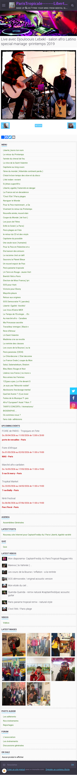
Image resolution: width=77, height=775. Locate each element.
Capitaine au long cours (13, 167)
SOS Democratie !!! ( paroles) (16, 302)
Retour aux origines (12, 297)
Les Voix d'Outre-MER (13, 310)
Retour (38, 126)
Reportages (8, 725)
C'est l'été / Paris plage (20, 609)
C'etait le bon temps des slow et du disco (21, 175)
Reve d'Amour (9, 331)
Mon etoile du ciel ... (18, 585)
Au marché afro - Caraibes (15, 318)
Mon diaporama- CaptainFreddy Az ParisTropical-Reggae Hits (40, 558)
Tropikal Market (10, 481)
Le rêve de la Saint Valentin (15, 163)
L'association (9, 737)
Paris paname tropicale (13, 268)
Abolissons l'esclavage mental (16, 390)
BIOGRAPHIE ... (10, 411)
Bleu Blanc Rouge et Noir (14, 369)
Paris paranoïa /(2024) (13, 352)
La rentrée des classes (13, 344)
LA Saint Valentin (11, 335)
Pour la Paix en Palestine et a (16, 247)
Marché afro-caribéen (13, 464)
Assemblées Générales (13, 523)
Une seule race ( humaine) (14, 243)
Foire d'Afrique (9, 448)
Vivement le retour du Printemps (17, 209)
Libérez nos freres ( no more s (17, 373)
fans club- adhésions (12, 419)
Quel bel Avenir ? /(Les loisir (15, 394)
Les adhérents (9, 717)
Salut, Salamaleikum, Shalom (16, 365)
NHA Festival (8, 498)
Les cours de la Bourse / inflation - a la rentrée (32, 572)
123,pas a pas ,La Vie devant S (16, 381)
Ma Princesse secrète (13, 323)
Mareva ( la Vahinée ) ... (20, 565)
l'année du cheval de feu (14, 159)
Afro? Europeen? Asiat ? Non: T (17, 402)
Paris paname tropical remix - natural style (30, 602)
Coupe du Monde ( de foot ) (15, 218)
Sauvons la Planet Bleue (14, 259)
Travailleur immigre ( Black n (16, 327)
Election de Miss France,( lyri (16, 280)
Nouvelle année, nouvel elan (15, 213)
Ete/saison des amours (13, 251)
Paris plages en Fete (12, 230)
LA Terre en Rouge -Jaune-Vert (17, 272)
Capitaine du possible (12, 239)
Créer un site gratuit (16, 769)
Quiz (5, 547)
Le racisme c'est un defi (13, 255)
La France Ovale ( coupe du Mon (17, 360)
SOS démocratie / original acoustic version (30, 578)
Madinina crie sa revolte (14, 339)
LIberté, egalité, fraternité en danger (19, 188)
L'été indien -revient (12, 180)
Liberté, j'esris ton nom (13, 150)
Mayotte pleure (10, 293)
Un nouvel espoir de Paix (14, 264)
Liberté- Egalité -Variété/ (14, 306)
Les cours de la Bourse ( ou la (16, 348)
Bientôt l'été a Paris (12, 276)
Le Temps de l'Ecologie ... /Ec (16, 314)
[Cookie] (4, 771)
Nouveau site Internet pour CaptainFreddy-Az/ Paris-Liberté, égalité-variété (37, 535)
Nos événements (10, 721)
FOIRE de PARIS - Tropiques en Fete (20, 431)
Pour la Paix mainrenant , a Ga (16, 205)
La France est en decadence (16, 192)
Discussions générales (13, 746)
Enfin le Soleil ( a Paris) (13, 226)
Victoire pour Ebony (12, 289)
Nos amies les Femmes (13, 377)
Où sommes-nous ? (12, 415)
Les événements (10, 741)
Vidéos (6, 623)
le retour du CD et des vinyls (15, 234)
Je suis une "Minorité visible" (16, 386)
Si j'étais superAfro (11, 184)
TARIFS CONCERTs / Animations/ (18, 407)
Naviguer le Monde (11, 201)
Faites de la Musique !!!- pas (15, 398)
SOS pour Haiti (9, 285)
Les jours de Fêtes (11, 222)
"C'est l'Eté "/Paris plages (14, 196)
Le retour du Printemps (13, 154)
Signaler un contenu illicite (58, 769)
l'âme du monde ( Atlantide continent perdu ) (23, 171)
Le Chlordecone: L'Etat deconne (17, 356)
